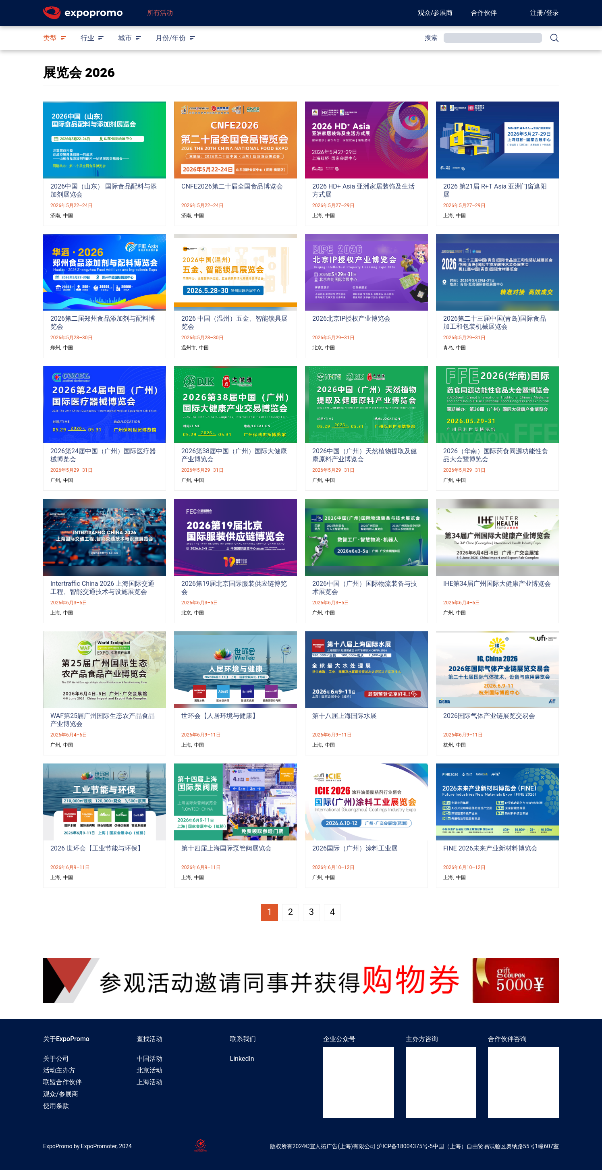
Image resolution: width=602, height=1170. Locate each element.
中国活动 (149, 1058)
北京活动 (149, 1070)
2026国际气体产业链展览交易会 (489, 716)
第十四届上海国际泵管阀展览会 (226, 848)
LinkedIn (242, 1058)
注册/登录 (544, 13)
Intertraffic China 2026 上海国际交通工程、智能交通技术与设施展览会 (102, 587)
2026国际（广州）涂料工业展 (355, 848)
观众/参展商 (435, 13)
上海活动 (149, 1082)
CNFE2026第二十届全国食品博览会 (232, 186)
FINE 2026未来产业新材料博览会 (490, 848)
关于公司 (56, 1058)
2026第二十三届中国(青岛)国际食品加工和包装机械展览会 (494, 322)
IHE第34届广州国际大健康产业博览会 (497, 583)
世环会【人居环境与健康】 (220, 716)
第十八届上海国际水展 (344, 716)
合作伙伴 (484, 13)
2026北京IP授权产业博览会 (351, 318)
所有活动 (160, 13)
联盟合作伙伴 (62, 1082)
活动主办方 (59, 1070)
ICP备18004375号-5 (407, 1146)
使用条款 (56, 1106)
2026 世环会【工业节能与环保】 (97, 848)
